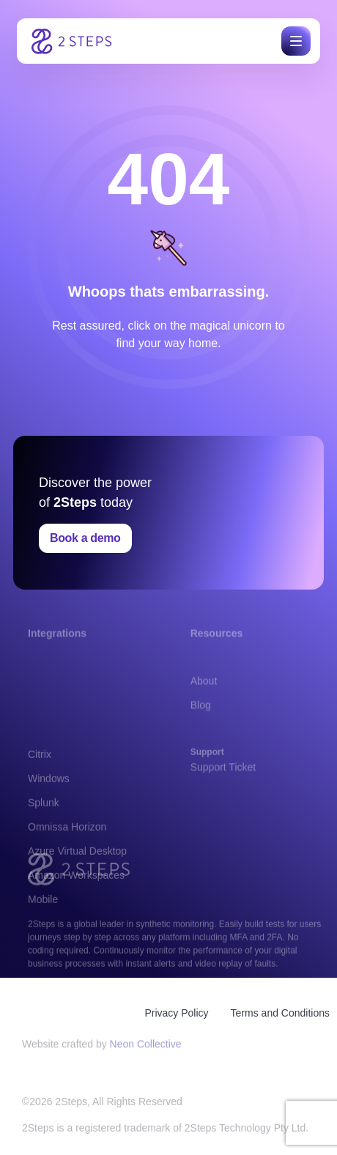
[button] (293, 41)
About (204, 692)
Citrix (39, 795)
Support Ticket (223, 773)
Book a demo (85, 538)
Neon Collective (146, 1047)
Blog (200, 716)
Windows (49, 819)
